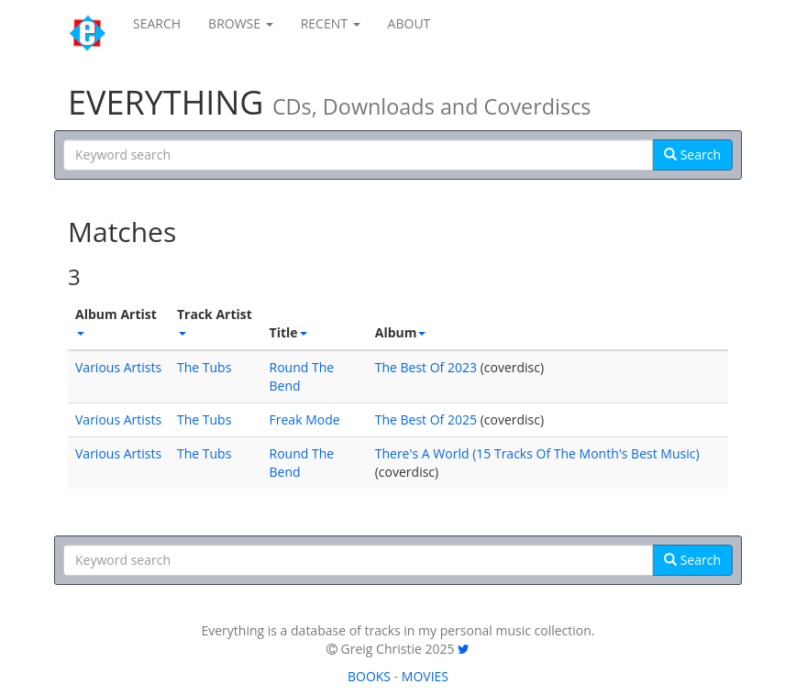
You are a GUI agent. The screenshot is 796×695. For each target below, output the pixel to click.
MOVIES (425, 676)
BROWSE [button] (240, 23)
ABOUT (409, 23)
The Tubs (204, 367)
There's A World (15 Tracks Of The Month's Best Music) (537, 453)
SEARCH (157, 23)
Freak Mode (305, 419)
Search (692, 154)
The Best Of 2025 (426, 419)
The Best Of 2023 (426, 367)
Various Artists (118, 367)
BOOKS (369, 676)
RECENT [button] (330, 23)
